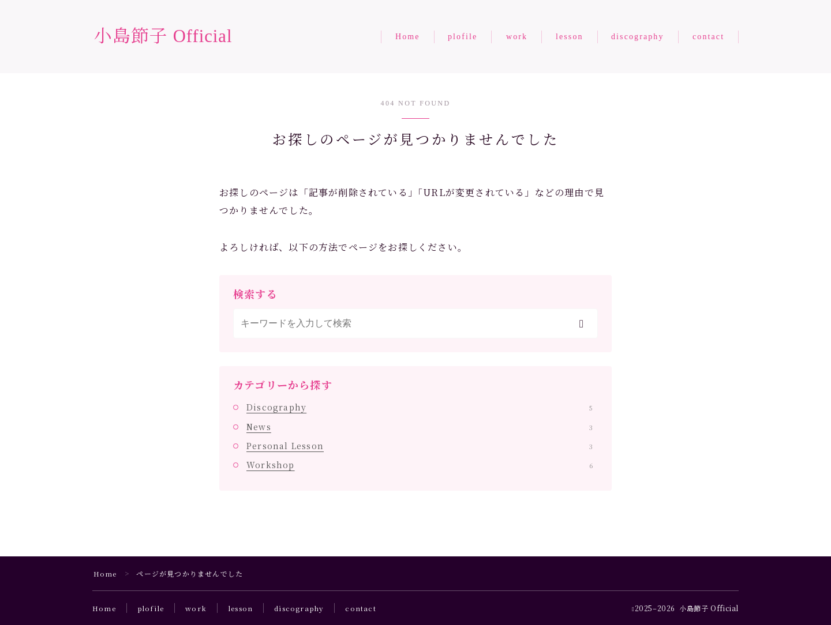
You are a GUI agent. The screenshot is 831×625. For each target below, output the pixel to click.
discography (637, 36)
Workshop (419, 464)
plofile (462, 36)
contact (708, 36)
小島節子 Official (165, 37)
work (516, 36)
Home (407, 36)
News (419, 426)
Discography (419, 407)
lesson (569, 36)
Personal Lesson (419, 445)
